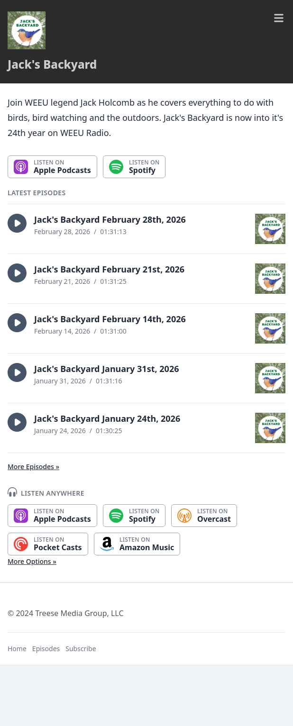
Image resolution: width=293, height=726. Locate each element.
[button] (17, 223)
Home (17, 648)
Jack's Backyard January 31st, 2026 (106, 368)
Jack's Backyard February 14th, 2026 (110, 319)
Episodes (46, 648)
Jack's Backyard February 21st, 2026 (109, 269)
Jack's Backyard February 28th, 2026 (110, 219)
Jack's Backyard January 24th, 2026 (107, 418)
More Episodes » (33, 466)
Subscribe (80, 648)
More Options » (32, 561)
